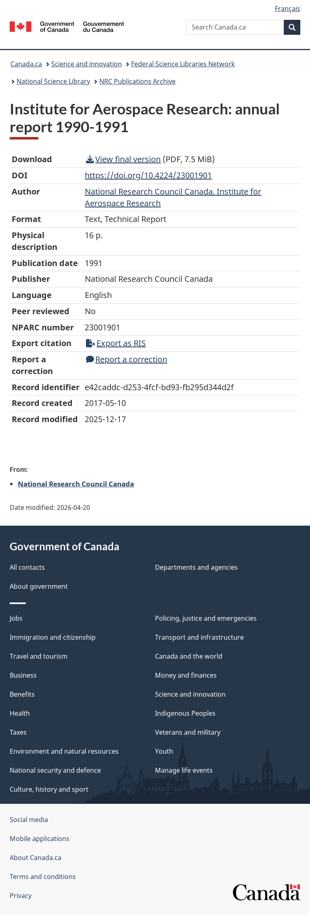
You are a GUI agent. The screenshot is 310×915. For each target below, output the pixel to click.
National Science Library (53, 81)
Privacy (20, 895)
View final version (123, 159)
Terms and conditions (43, 876)
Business (23, 675)
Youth (164, 751)
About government (39, 586)
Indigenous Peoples (185, 713)
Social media (29, 819)
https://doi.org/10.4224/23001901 (148, 175)
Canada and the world (188, 656)
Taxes (18, 732)
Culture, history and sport (49, 789)
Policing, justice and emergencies (206, 618)
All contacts (27, 567)
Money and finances (186, 675)
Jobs (16, 618)
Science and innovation (86, 63)
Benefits (22, 694)
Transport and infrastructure (199, 637)
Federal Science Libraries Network (183, 63)
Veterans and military (187, 732)
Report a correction (126, 359)
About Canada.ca (35, 857)
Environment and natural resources (64, 751)
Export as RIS (116, 343)
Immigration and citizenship (53, 637)
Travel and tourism (38, 656)
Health (20, 713)
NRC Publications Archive (137, 81)
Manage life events (184, 770)
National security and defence (55, 770)
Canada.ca (26, 63)
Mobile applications (39, 838)
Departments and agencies (196, 567)
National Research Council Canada (76, 483)
